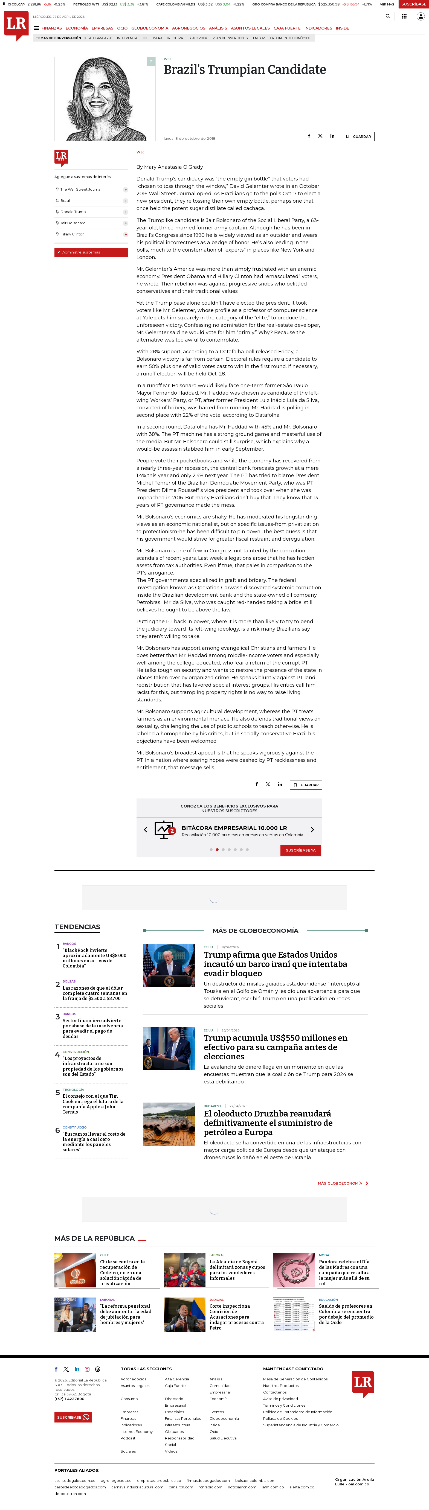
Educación (328, 1300)
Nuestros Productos (280, 1385)
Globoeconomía (224, 1418)
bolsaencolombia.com (255, 1480)
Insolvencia (127, 38)
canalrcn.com (181, 1487)
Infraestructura (168, 38)
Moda (324, 1255)
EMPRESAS (102, 28)
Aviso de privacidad (280, 1399)
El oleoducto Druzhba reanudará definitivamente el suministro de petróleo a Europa (268, 1123)
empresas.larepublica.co (159, 1480)
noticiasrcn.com (242, 1487)
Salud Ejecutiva (223, 1438)
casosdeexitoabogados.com (80, 1487)
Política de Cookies (280, 1418)
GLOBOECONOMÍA (149, 28)
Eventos (217, 1412)
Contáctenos (274, 1392)
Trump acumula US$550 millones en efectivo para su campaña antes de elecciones (276, 1047)
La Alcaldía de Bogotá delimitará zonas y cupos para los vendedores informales (237, 1270)
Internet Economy (137, 1431)
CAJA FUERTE (287, 28)
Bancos (69, 944)
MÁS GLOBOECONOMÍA (340, 1183)
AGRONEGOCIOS (188, 28)
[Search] (388, 16)
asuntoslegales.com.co (74, 1480)
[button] (144, 830)
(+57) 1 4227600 (69, 1399)
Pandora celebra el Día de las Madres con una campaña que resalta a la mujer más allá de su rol (344, 1272)
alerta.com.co (301, 1487)
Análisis (216, 1379)
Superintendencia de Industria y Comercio (301, 1425)
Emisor (259, 38)
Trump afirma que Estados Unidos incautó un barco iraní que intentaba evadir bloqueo (275, 964)
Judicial (217, 1300)
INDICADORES (318, 28)
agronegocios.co (116, 1480)
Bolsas (69, 981)
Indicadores (131, 1425)
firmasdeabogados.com (208, 1480)
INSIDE (342, 28)
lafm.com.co (273, 1487)
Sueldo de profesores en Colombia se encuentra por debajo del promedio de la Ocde (346, 1314)
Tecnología (73, 1090)
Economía (219, 1399)
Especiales (174, 1412)
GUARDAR (358, 136)
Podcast (128, 1438)
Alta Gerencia (177, 1379)
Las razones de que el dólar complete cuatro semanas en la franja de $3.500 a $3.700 (95, 993)
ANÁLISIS (218, 28)
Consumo (129, 1399)
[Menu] (37, 28)
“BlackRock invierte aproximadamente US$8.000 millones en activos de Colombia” (94, 958)
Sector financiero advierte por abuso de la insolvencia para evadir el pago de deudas (93, 1028)
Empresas (129, 1412)
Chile (104, 1255)
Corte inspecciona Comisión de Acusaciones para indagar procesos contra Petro (237, 1317)
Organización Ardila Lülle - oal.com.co (354, 1481)
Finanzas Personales (183, 1418)
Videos (171, 1451)
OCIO (122, 28)
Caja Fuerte (175, 1385)
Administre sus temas (78, 252)
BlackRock (198, 38)
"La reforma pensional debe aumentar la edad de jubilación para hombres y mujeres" (125, 1314)
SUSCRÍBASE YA (301, 850)
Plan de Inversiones (230, 38)
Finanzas (128, 1418)
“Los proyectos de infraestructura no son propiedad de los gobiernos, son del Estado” (93, 1066)
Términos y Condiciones (284, 1405)
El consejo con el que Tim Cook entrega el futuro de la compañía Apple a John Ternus (93, 1104)
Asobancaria (100, 38)
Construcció (75, 1127)
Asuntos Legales (135, 1385)
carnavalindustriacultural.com (137, 1487)
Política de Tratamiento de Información (297, 1412)
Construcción (76, 1052)
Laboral (217, 1255)
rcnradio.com (210, 1487)
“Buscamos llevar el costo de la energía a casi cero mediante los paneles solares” (94, 1142)
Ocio (214, 1431)
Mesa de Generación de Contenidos (295, 1379)
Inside (215, 1425)
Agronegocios (133, 1379)
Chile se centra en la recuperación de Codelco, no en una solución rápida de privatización (122, 1272)
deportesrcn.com (70, 1493)
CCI (145, 38)
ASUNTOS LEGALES (250, 28)
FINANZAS (52, 28)
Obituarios (174, 1431)
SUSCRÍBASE (413, 4)
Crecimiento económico (290, 38)
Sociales (128, 1451)
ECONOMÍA (77, 28)
